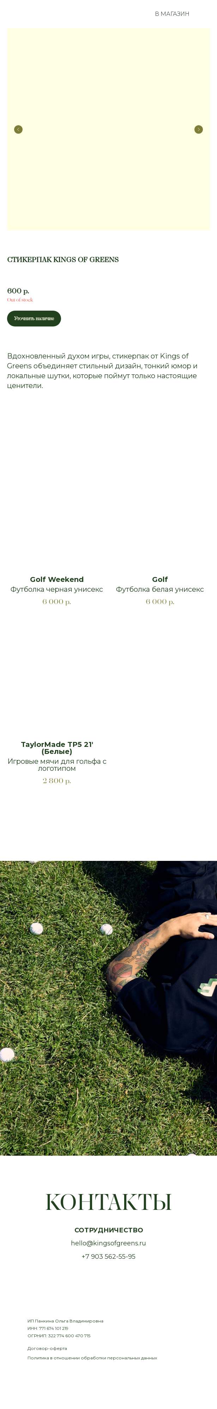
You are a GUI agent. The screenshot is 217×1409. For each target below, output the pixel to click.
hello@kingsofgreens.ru (108, 1243)
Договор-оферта (47, 1348)
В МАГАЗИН (172, 14)
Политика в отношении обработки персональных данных (92, 1357)
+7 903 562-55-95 (108, 1257)
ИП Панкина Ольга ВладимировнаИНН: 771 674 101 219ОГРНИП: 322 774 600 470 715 (65, 1328)
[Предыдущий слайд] (18, 129)
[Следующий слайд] (198, 129)
